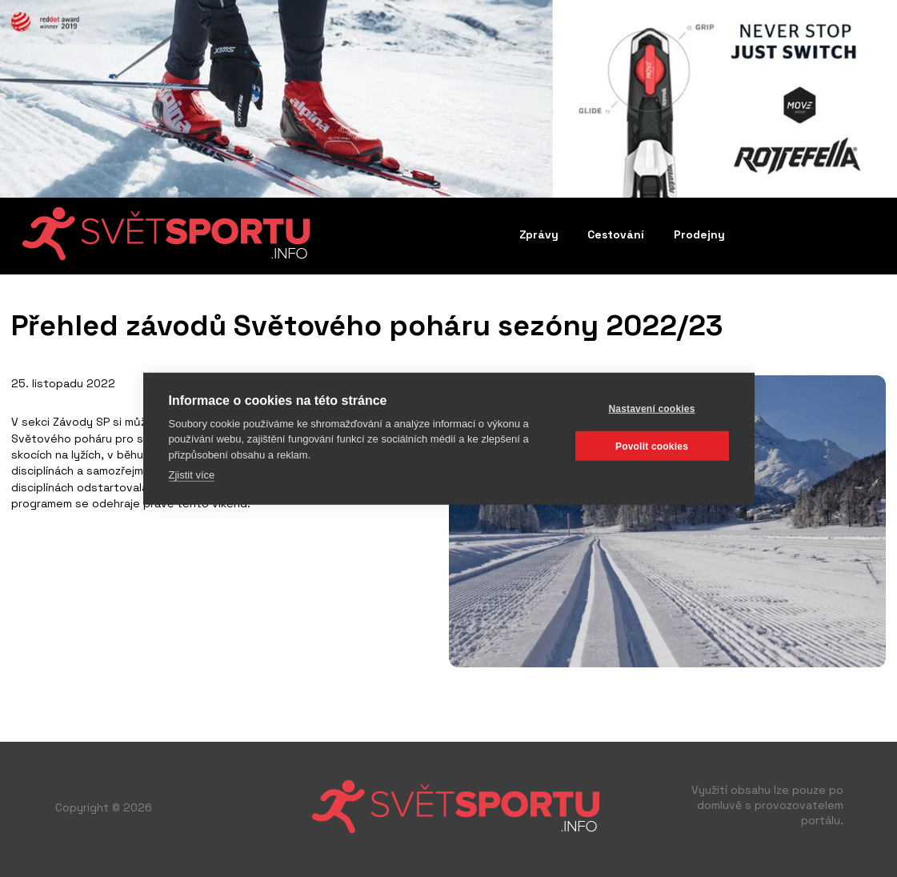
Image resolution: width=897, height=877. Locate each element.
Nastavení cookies (651, 408)
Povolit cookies (651, 445)
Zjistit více (192, 475)
